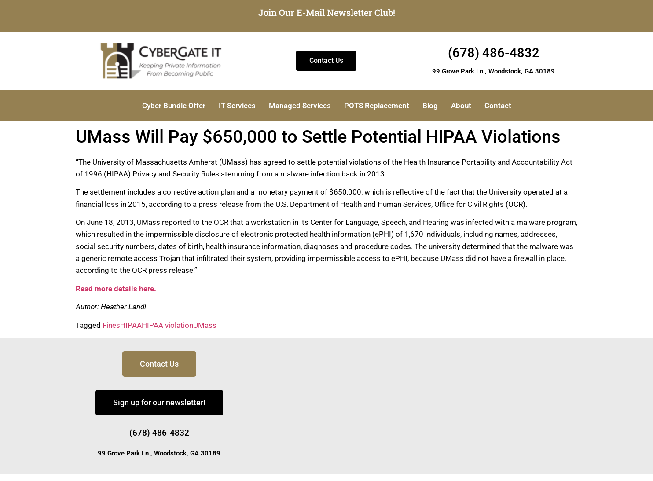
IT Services (237, 105)
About (461, 105)
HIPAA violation (167, 325)
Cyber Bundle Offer (173, 105)
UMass (204, 325)
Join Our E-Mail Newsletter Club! (326, 12)
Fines (111, 325)
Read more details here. (116, 288)
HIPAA (131, 325)
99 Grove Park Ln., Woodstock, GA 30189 (493, 71)
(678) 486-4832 (493, 52)
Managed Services (300, 105)
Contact (497, 105)
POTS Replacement (376, 105)
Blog (430, 105)
